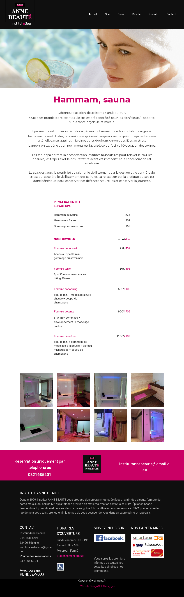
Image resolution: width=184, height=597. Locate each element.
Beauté (136, 14)
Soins (121, 14)
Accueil (93, 14)
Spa (107, 14)
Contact (171, 14)
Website (84, 586)
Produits (153, 14)
